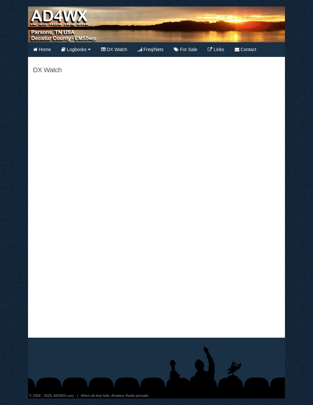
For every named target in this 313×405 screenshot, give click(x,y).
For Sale (185, 49)
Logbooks (76, 49)
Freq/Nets (150, 49)
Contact (245, 49)
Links (216, 49)
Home (42, 49)
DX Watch (114, 49)
